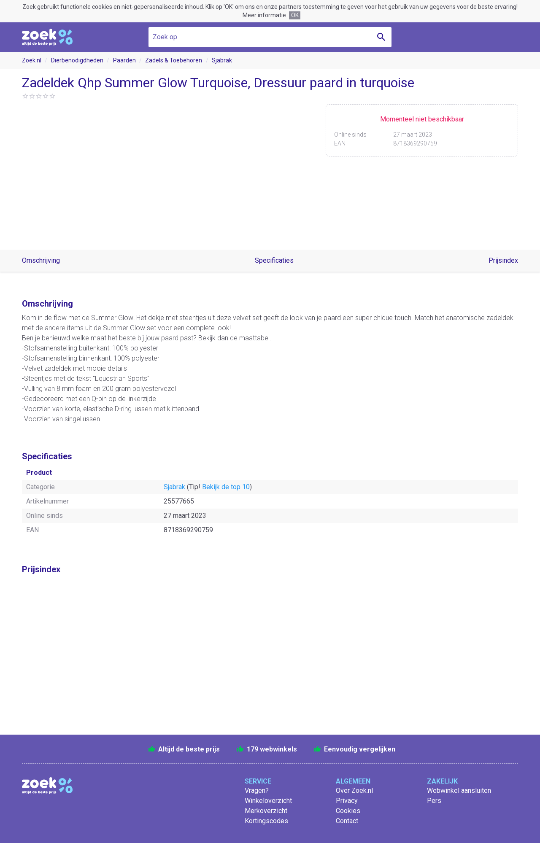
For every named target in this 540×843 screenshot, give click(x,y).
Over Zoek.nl (354, 790)
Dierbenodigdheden (77, 60)
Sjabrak (222, 60)
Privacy (347, 801)
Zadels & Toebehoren (173, 60)
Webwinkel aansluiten (459, 790)
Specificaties (274, 260)
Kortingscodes (266, 821)
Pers (434, 801)
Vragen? (257, 790)
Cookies (348, 811)
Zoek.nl (31, 60)
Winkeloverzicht (268, 801)
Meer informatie (264, 15)
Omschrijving (41, 260)
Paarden (124, 60)
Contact (347, 821)
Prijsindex (503, 260)
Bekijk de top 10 (226, 487)
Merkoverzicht (266, 811)
